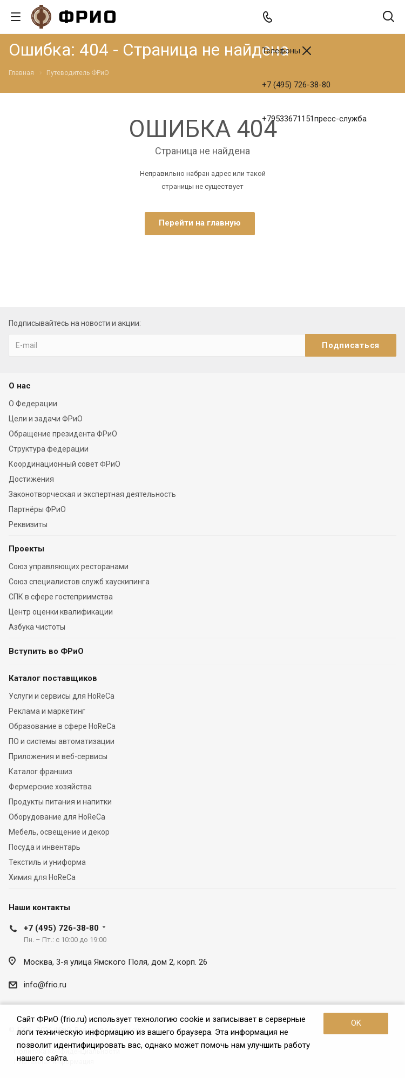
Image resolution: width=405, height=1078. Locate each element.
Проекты (26, 549)
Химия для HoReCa (42, 877)
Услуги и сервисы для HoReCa (61, 696)
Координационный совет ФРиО (64, 464)
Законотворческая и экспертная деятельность (92, 494)
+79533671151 (314, 119)
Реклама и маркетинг (47, 711)
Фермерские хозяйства (50, 786)
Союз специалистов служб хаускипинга (79, 581)
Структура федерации (49, 449)
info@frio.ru (45, 985)
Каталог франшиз (40, 771)
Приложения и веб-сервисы (58, 756)
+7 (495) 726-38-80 (296, 85)
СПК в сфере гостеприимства (61, 596)
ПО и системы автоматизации (61, 741)
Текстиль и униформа (47, 862)
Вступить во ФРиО (46, 651)
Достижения (31, 479)
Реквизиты (28, 524)
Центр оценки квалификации (61, 612)
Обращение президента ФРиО (63, 433)
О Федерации (33, 403)
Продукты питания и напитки (60, 801)
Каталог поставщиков (53, 678)
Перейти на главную (200, 223)
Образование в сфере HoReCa (62, 726)
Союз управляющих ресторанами (69, 566)
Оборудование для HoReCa (57, 817)
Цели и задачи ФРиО (46, 418)
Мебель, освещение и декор (59, 832)
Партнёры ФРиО (37, 509)
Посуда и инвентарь (44, 847)
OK (356, 1023)
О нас (20, 386)
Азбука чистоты (37, 627)
